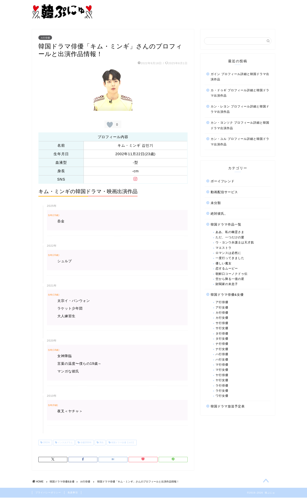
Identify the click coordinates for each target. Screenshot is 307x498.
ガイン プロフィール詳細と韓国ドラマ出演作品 (240, 77)
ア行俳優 (222, 302)
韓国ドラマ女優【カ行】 (123, 443)
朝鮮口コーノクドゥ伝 (232, 274)
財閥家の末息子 (227, 284)
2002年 (46, 443)
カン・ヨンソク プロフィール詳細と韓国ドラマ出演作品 (240, 126)
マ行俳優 (222, 364)
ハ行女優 (222, 359)
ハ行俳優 (222, 354)
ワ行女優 (222, 396)
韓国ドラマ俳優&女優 (227, 295)
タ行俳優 (222, 333)
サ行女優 (222, 328)
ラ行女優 (222, 390)
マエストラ (224, 248)
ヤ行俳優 (222, 375)
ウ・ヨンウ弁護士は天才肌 (235, 243)
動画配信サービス (224, 192)
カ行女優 (222, 318)
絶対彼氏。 (219, 214)
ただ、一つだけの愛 (230, 237)
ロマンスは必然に (228, 253)
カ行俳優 (45, 38)
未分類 (216, 203)
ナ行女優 (222, 349)
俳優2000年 (86, 443)
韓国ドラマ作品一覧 (226, 224)
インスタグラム (65, 443)
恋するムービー (227, 269)
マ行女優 (222, 370)
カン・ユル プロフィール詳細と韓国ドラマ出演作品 (240, 142)
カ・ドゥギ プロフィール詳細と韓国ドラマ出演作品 (240, 93)
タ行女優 (222, 339)
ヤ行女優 (222, 380)
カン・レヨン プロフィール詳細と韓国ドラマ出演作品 (240, 109)
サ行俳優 (222, 323)
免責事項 (73, 493)
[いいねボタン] (110, 125)
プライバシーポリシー (48, 493)
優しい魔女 (224, 263)
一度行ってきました (230, 258)
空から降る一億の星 (230, 279)
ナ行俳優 (222, 344)
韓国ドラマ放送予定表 (228, 406)
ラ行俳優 (222, 385)
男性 (101, 443)
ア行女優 (222, 307)
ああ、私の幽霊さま (230, 232)
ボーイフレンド (223, 181)
